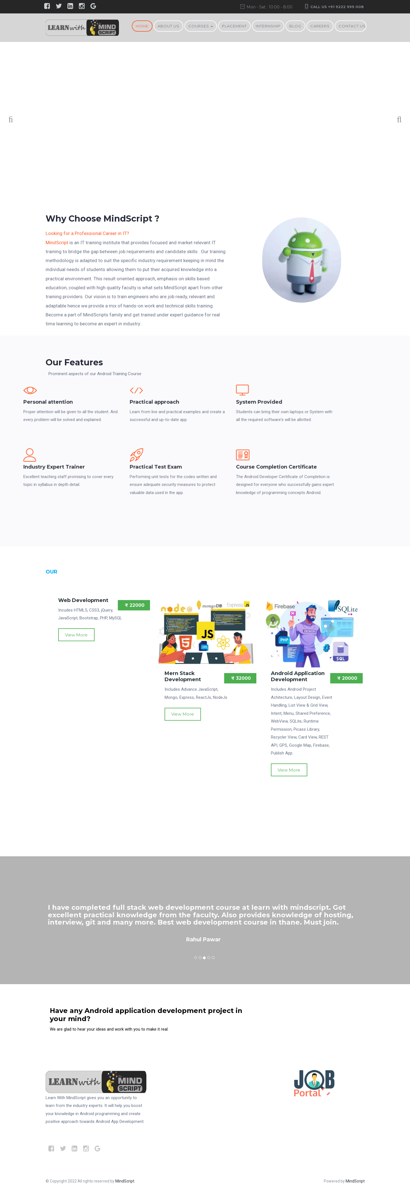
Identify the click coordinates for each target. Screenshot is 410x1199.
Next (396, 120)
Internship (268, 26)
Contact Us (352, 26)
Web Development (83, 600)
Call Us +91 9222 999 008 (337, 6)
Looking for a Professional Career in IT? (87, 233)
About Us (168, 26)
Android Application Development (298, 676)
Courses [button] (200, 26)
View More (76, 635)
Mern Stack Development (183, 676)
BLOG (295, 26)
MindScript (57, 242)
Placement (234, 26)
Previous (14, 120)
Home (142, 26)
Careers (320, 26)
